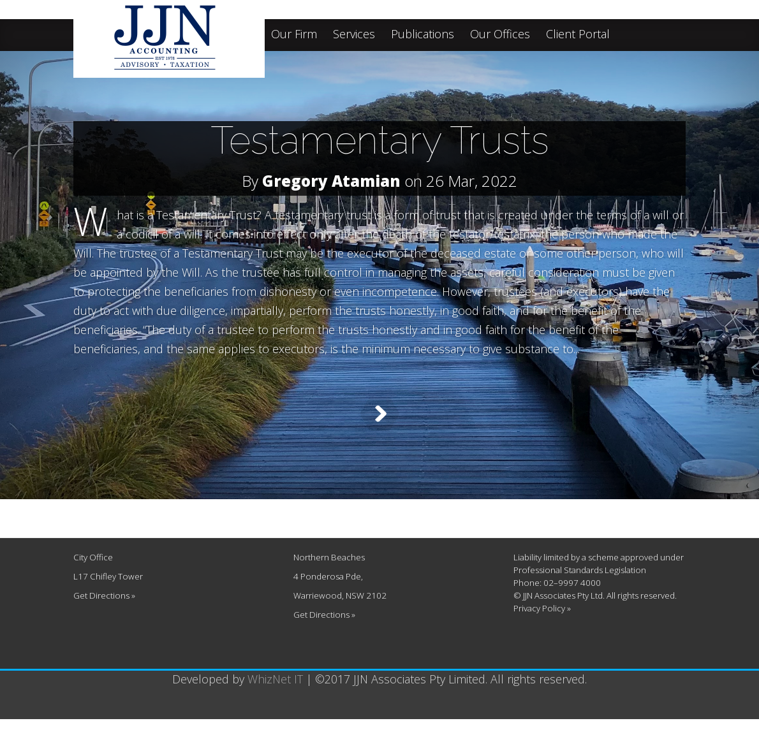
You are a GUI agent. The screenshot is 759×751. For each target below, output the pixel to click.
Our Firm (294, 34)
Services (354, 34)
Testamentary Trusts (379, 140)
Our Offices (500, 34)
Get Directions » (104, 627)
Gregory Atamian (331, 180)
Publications (422, 34)
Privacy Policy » (542, 640)
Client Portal (578, 34)
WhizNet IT (275, 710)
